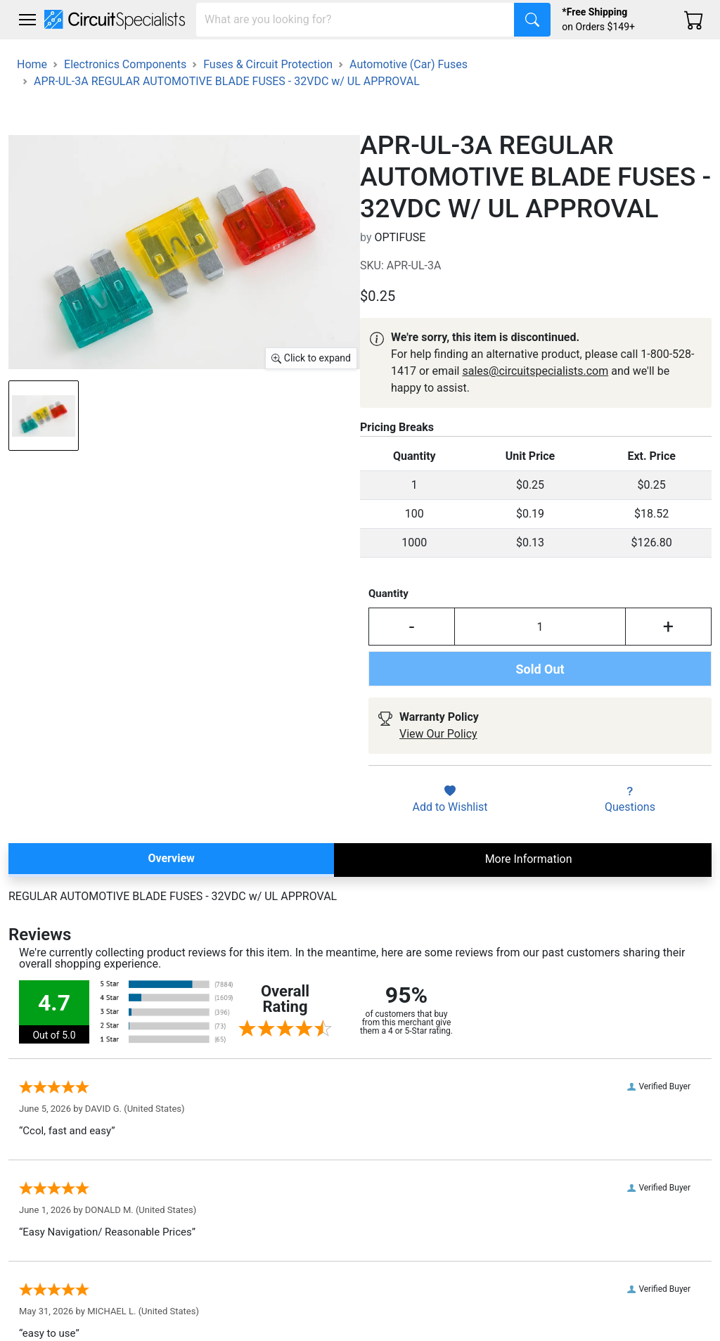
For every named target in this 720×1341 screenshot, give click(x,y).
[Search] (355, 20)
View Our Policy (438, 733)
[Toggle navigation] (27, 20)
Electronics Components (125, 64)
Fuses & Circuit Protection (268, 64)
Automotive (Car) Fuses (408, 64)
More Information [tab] (528, 859)
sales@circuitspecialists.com (535, 371)
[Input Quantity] (540, 627)
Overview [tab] (171, 858)
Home (32, 64)
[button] (27, 20)
